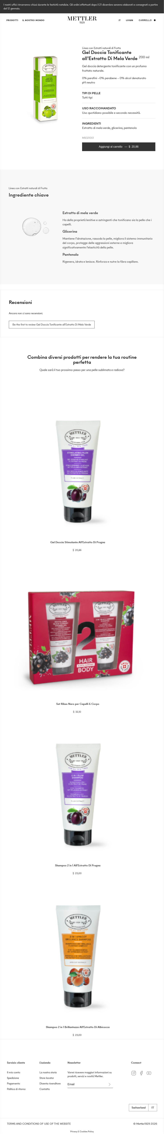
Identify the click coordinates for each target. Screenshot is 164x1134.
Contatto (44, 1089)
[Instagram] (135, 1075)
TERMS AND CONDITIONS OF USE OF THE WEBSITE (39, 1123)
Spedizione (13, 1078)
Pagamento (13, 1083)
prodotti (12, 20)
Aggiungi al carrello (119, 146)
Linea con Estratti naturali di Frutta (101, 48)
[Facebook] (142, 1075)
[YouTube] (149, 1075)
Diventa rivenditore (50, 1083)
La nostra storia (48, 1072)
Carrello (147, 20)
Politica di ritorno (16, 1089)
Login (129, 20)
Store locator (46, 1078)
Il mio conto (13, 1072)
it (119, 21)
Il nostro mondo (33, 20)
